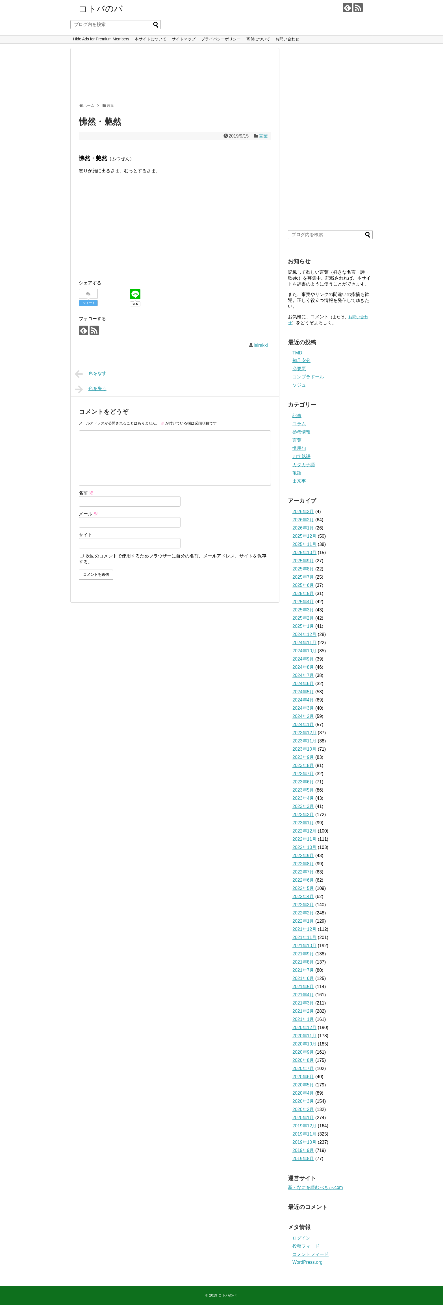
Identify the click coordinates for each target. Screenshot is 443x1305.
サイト (85, 534)
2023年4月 (303, 798)
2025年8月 (303, 569)
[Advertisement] (173, 77)
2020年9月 (303, 1052)
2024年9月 (303, 659)
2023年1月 (303, 822)
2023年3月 (303, 806)
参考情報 (301, 432)
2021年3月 (303, 1003)
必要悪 (299, 368)
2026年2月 (303, 519)
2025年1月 (303, 626)
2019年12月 (304, 1125)
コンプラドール (308, 376)
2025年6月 (303, 585)
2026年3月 (303, 511)
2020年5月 (303, 1084)
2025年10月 (304, 552)
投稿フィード (306, 1246)
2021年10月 (304, 945)
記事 (296, 415)
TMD (297, 352)
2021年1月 (303, 1019)
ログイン (301, 1238)
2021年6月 (303, 978)
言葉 (263, 136)
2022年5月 (303, 888)
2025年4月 (303, 601)
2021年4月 (303, 994)
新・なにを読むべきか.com (315, 1187)
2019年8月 (303, 1158)
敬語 (296, 472)
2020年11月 (304, 1035)
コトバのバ (101, 8)
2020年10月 (304, 1044)
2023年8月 (303, 765)
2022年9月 (303, 855)
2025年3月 (303, 609)
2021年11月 (304, 937)
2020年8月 (303, 1060)
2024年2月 (303, 716)
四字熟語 (301, 456)
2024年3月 (303, 708)
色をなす (91, 373)
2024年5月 (303, 691)
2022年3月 (303, 904)
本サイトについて (150, 39)
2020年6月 (303, 1076)
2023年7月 (303, 773)
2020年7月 (303, 1068)
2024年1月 (303, 724)
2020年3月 (303, 1101)
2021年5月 (303, 986)
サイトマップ (184, 39)
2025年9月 (303, 560)
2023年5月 (303, 790)
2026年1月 (303, 528)
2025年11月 (304, 544)
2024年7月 (303, 675)
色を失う (91, 389)
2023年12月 (304, 732)
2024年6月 (303, 683)
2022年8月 (303, 863)
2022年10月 (304, 847)
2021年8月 (303, 962)
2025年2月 (303, 618)
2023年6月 (303, 781)
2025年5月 (303, 593)
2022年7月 (303, 872)
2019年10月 (304, 1142)
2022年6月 (303, 880)
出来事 (299, 481)
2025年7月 (303, 577)
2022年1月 (303, 921)
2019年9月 (303, 1150)
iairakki (261, 345)
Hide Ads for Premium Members (101, 39)
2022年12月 (304, 831)
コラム (299, 423)
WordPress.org (307, 1262)
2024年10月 (304, 650)
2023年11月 (304, 740)
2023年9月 (303, 757)
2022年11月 (304, 839)
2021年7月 (303, 970)
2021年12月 (304, 929)
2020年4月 (303, 1093)
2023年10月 (304, 749)
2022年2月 (303, 912)
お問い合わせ (287, 39)
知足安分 (301, 360)
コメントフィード (310, 1254)
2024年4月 (303, 700)
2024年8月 (303, 667)
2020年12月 (304, 1027)
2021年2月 (303, 1011)
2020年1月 (303, 1117)
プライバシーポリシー (221, 39)
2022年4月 (303, 896)
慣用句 (299, 448)
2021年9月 (303, 953)
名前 (86, 493)
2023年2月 (303, 814)
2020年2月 (303, 1109)
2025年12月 (304, 536)
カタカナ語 (303, 464)
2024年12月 (304, 634)
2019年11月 (304, 1134)
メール (88, 513)
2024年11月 (304, 642)
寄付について (258, 39)
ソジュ (299, 385)
